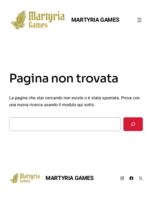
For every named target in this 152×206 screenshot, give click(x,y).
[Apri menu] (139, 20)
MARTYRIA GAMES (95, 20)
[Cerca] (133, 124)
